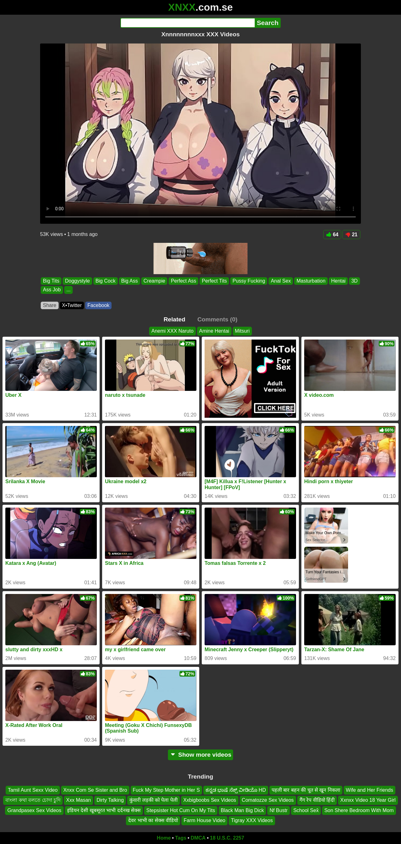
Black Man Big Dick (242, 810)
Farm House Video (204, 820)
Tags (180, 838)
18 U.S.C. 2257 (227, 838)
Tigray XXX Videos (252, 820)
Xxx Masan (78, 800)
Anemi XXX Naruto (172, 331)
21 (351, 234)
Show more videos (201, 754)
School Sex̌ (306, 810)
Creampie (154, 281)
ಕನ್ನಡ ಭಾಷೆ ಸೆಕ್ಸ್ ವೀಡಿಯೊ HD (236, 790)
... (68, 290)
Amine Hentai (214, 331)
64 (332, 234)
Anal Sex (281, 281)
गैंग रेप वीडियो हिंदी (317, 800)
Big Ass (129, 281)
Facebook (98, 305)
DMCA (198, 838)
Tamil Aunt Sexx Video (33, 790)
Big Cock (106, 281)
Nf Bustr (278, 810)
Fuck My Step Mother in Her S (166, 790)
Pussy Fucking (248, 281)
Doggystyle (77, 281)
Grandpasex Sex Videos (34, 810)
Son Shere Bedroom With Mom (358, 810)
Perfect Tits (214, 281)
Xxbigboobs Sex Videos (209, 800)
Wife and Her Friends (369, 790)
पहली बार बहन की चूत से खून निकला (306, 790)
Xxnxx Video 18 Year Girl (368, 800)
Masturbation (310, 281)
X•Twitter (72, 305)
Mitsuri (242, 331)
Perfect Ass (183, 281)
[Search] (187, 23)
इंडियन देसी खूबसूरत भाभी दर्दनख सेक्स (104, 810)
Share (49, 305)
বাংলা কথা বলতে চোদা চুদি (32, 800)
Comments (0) (217, 319)
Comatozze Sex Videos (268, 800)
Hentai (338, 281)
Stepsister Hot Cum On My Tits (180, 810)
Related (174, 319)
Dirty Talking (110, 800)
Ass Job (52, 290)
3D (354, 281)
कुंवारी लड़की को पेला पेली (153, 800)
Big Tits (51, 281)
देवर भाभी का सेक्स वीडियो (153, 820)
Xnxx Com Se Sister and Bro (95, 790)
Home (164, 838)
